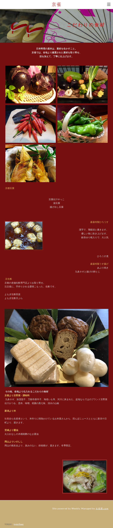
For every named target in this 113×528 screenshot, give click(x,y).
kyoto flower (19, 524)
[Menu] (109, 4)
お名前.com (102, 508)
